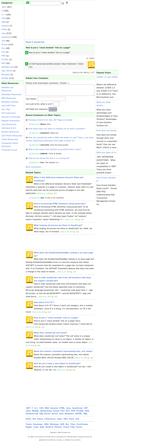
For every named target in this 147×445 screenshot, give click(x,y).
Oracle (5, 45)
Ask (77, 421)
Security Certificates (11, 117)
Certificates (82, 427)
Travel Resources (10, 139)
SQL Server (7, 71)
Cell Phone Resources (12, 136)
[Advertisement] (12, 187)
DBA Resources (9, 98)
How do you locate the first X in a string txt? (49, 161)
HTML (4, 29)
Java (4, 33)
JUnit (28, 413)
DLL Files (6, 109)
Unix (61, 416)
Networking (46, 413)
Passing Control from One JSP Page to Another (50, 122)
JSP (3, 41)
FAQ (73, 429)
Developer (38, 427)
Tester (29, 427)
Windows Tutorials (10, 102)
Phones (58, 429)
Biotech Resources (10, 132)
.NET (4, 7)
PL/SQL (5, 60)
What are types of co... (107, 153)
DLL (67, 427)
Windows (6, 75)
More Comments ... (35, 169)
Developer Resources (12, 94)
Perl (3, 48)
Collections (50, 421)
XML (85, 416)
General (5, 26)
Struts (55, 416)
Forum (79, 429)
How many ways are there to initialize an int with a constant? (56, 131)
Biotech (49, 429)
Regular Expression (11, 121)
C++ (3, 15)
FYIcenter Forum (9, 150)
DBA (4, 22)
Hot (34, 421)
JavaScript (6, 37)
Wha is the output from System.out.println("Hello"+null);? (55, 152)
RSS (4, 63)
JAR (62, 427)
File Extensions (9, 113)
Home (28, 42)
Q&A (42, 429)
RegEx (29, 429)
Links (36, 429)
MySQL (35, 413)
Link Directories (9, 124)
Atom (71, 421)
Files (73, 427)
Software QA (7, 67)
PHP (4, 56)
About (40, 421)
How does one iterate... (107, 131)
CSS (4, 18)
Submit (53, 111)
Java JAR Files (9, 106)
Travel (66, 429)
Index (59, 421)
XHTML (5, 78)
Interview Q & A (9, 128)
